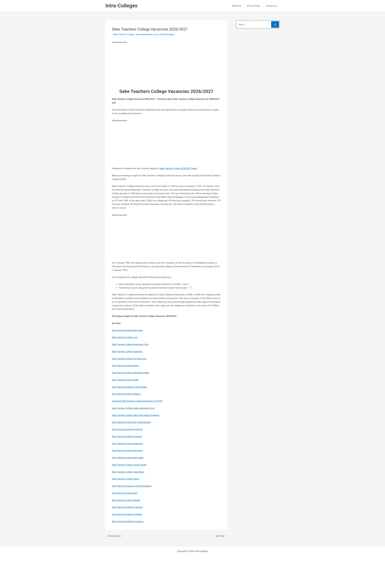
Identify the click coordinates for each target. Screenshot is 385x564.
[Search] (275, 24)
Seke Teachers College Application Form (131, 344)
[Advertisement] (166, 64)
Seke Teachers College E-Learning (128, 507)
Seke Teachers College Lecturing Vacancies (133, 486)
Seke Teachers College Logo (125, 337)
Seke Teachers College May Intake (128, 330)
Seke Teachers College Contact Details (130, 387)
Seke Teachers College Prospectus (128, 521)
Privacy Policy (255, 6)
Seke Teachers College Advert (126, 365)
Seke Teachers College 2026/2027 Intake (179, 168)
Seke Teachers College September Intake (131, 372)
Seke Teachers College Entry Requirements (132, 422)
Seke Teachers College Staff (125, 493)
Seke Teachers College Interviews (128, 450)
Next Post (221, 536)
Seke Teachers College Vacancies (128, 351)
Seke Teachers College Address (127, 394)
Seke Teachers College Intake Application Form (134, 408)
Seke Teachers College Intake (126, 380)
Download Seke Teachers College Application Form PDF (139, 401)
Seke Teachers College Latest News (129, 472)
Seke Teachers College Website (127, 500)
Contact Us (272, 6)
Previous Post (114, 536)
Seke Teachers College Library (126, 479)
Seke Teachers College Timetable (128, 514)
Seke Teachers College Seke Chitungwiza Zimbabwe (137, 415)
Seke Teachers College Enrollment (128, 429)
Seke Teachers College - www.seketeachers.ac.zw (137, 34)
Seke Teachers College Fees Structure (130, 358)
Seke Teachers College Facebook (128, 436)
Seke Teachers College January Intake (130, 465)
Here (119, 316)
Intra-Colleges (121, 6)
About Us (240, 6)
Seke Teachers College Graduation (128, 443)
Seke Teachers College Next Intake (128, 457)
